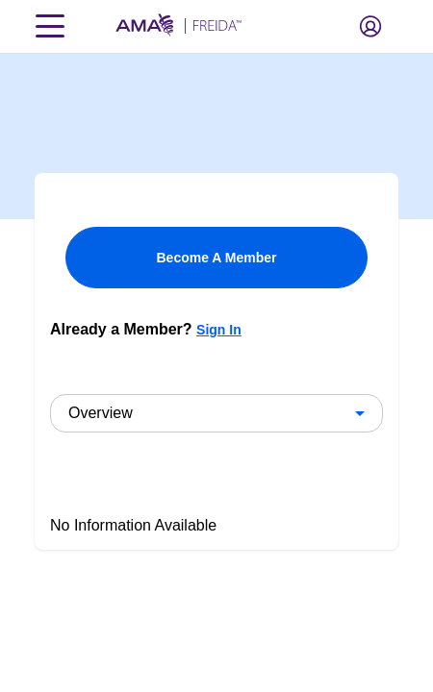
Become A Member (216, 257)
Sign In (219, 329)
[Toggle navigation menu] (50, 25)
